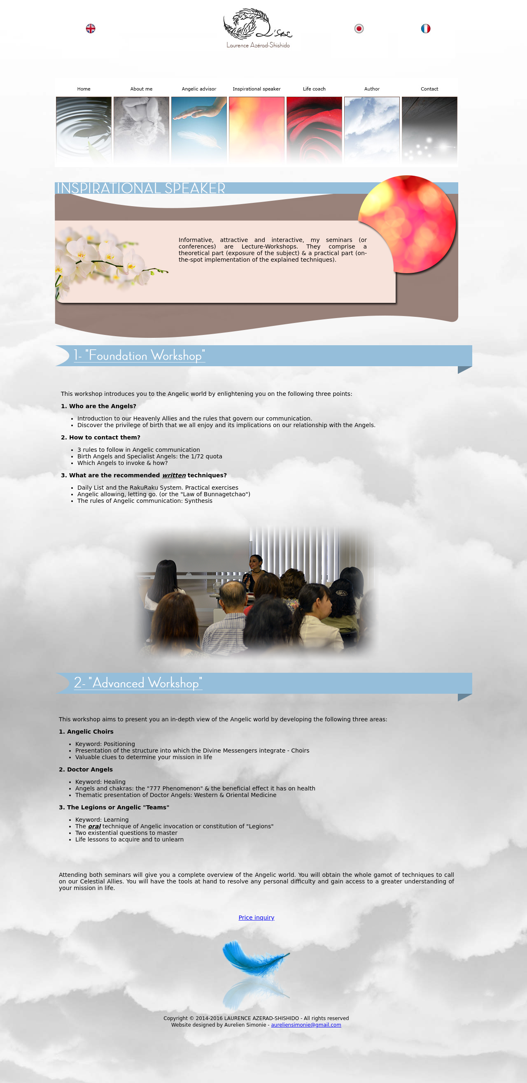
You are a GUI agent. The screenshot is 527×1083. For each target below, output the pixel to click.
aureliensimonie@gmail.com (306, 1025)
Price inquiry (256, 917)
